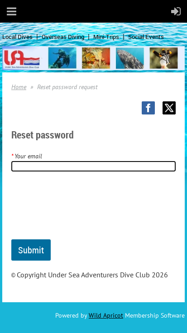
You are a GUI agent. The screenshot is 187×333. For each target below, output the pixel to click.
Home (18, 87)
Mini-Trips (106, 37)
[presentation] (80, 209)
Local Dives (17, 37)
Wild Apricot (106, 315)
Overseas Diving (63, 37)
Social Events (146, 37)
